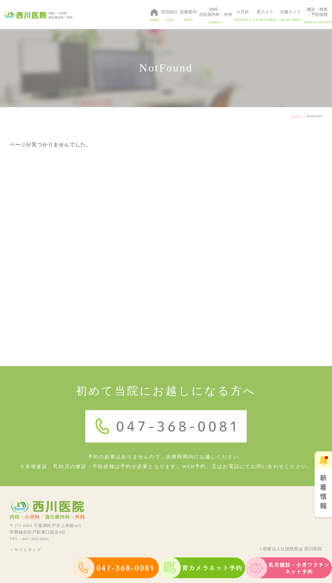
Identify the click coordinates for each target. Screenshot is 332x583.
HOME (296, 116)
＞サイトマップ (25, 549)
